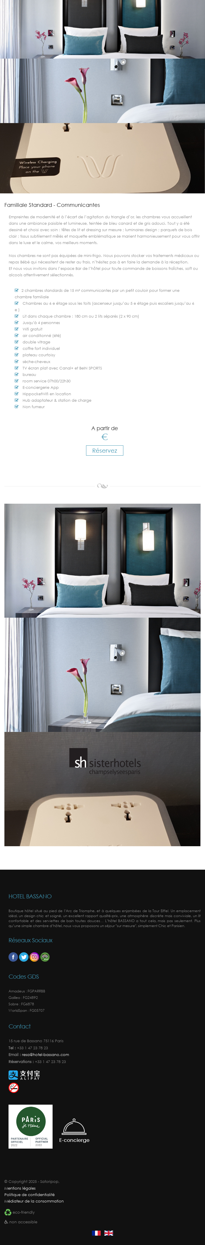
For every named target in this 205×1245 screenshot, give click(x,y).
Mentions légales (20, 1188)
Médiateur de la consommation (34, 1201)
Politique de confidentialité (29, 1194)
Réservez (104, 450)
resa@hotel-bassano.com (45, 1054)
